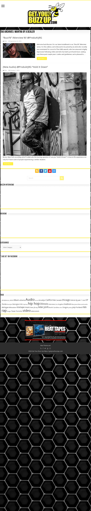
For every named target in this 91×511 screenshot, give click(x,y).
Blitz (5, 41)
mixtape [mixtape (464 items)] (20, 464)
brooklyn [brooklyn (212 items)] (42, 457)
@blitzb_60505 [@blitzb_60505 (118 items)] (8, 457)
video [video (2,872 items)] (27, 467)
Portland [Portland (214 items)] (79, 464)
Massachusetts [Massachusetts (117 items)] (83, 461)
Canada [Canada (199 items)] (58, 457)
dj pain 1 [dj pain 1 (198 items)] (79, 457)
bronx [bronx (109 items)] (37, 457)
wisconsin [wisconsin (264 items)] (35, 468)
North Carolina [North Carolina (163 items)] (54, 464)
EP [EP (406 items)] (87, 457)
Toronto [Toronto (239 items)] (19, 468)
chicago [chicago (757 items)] (66, 456)
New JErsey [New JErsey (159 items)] (34, 464)
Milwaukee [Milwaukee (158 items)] (12, 464)
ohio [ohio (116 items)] (60, 464)
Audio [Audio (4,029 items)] (30, 456)
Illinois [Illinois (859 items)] (44, 460)
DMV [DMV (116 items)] (83, 457)
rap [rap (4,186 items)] (4, 467)
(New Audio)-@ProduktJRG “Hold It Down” (25, 67)
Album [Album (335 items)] (16, 457)
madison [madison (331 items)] (67, 461)
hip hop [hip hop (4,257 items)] (34, 460)
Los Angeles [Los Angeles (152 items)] (59, 461)
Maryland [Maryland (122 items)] (75, 461)
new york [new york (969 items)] (43, 463)
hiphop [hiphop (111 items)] (25, 461)
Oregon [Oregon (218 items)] (65, 464)
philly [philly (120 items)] (70, 464)
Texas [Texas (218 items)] (13, 468)
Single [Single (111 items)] (9, 468)
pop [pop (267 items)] (73, 464)
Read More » (42, 58)
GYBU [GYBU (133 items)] (21, 461)
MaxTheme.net (45, 502)
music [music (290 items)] (27, 464)
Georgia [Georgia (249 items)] (15, 461)
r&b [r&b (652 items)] (84, 464)
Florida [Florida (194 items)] (4, 461)
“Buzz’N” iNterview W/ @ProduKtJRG (22, 37)
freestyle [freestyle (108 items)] (9, 461)
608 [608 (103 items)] (3, 457)
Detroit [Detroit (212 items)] (72, 457)
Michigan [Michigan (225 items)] (5, 464)
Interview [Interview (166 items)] (51, 461)
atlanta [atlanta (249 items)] (22, 457)
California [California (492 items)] (50, 457)
